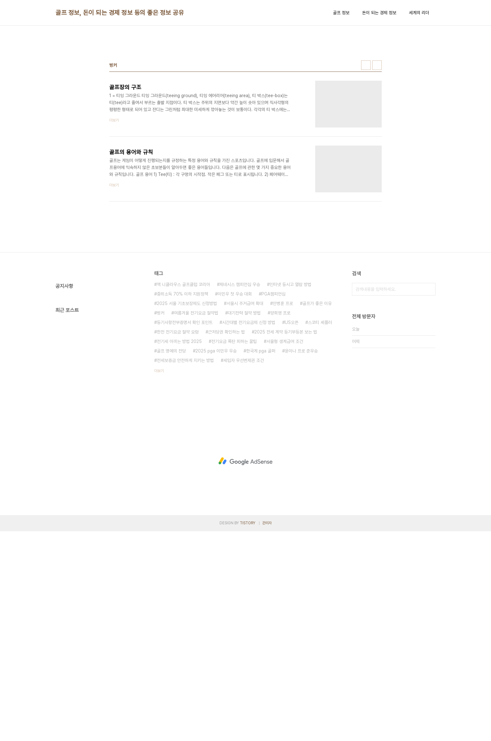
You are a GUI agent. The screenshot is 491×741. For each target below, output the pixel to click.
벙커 (160, 401)
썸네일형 (366, 154)
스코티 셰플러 (320, 411)
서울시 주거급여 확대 (244, 392)
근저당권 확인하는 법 (226, 420)
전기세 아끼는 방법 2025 (179, 430)
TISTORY (247, 733)
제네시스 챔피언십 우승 (240, 373)
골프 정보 (341, 12)
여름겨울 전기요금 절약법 (196, 401)
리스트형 (377, 154)
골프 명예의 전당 (171, 439)
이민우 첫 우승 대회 (235, 382)
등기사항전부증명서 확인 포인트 (185, 411)
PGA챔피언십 (273, 382)
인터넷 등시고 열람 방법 (290, 373)
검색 (429, 378)
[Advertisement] (245, 79)
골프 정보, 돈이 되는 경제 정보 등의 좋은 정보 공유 (119, 12)
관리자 (267, 733)
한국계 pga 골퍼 (260, 439)
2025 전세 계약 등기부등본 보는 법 (285, 420)
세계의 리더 (419, 12)
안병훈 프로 (283, 392)
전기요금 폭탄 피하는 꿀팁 (234, 430)
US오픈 (291, 411)
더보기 (159, 459)
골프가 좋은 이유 (317, 392)
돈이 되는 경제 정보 (379, 12)
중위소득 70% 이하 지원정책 (182, 382)
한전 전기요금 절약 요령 (178, 420)
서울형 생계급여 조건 (284, 430)
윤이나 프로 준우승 (301, 439)
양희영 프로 (280, 401)
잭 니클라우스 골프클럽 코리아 (183, 373)
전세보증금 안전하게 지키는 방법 (185, 448)
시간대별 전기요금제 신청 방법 (248, 411)
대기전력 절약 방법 (244, 401)
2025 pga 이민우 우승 (216, 439)
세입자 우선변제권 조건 (243, 448)
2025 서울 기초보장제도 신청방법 (187, 392)
